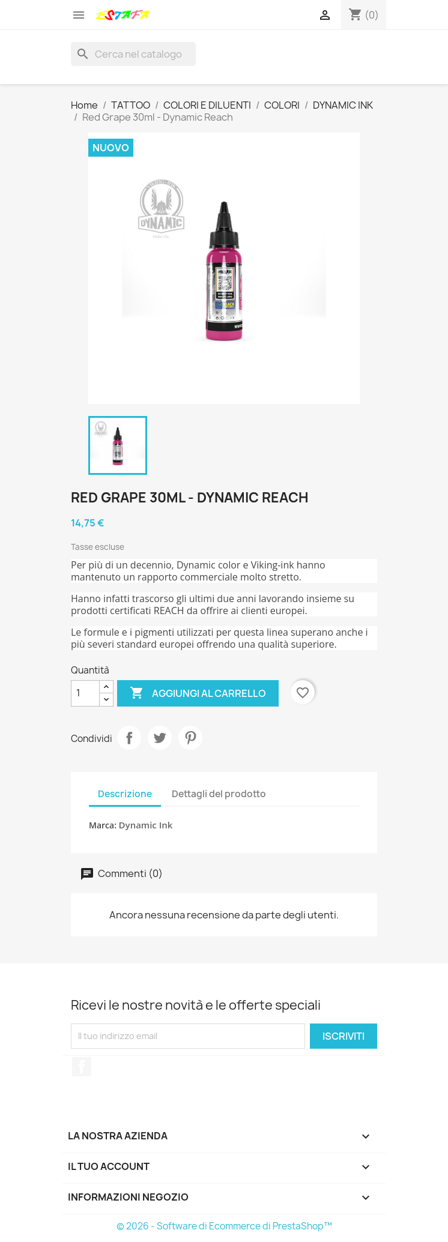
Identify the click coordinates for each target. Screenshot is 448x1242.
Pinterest (190, 738)
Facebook (81, 1066)
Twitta (160, 738)
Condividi (129, 738)
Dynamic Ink (146, 825)
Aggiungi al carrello (198, 693)
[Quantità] (85, 693)
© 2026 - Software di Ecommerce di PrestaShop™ (224, 1226)
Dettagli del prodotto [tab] (219, 794)
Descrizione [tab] (125, 794)
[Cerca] (133, 54)
